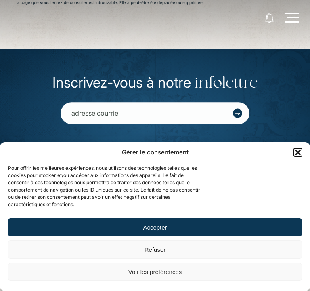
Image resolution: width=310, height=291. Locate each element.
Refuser (155, 249)
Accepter (155, 227)
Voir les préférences (155, 271)
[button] (298, 152)
